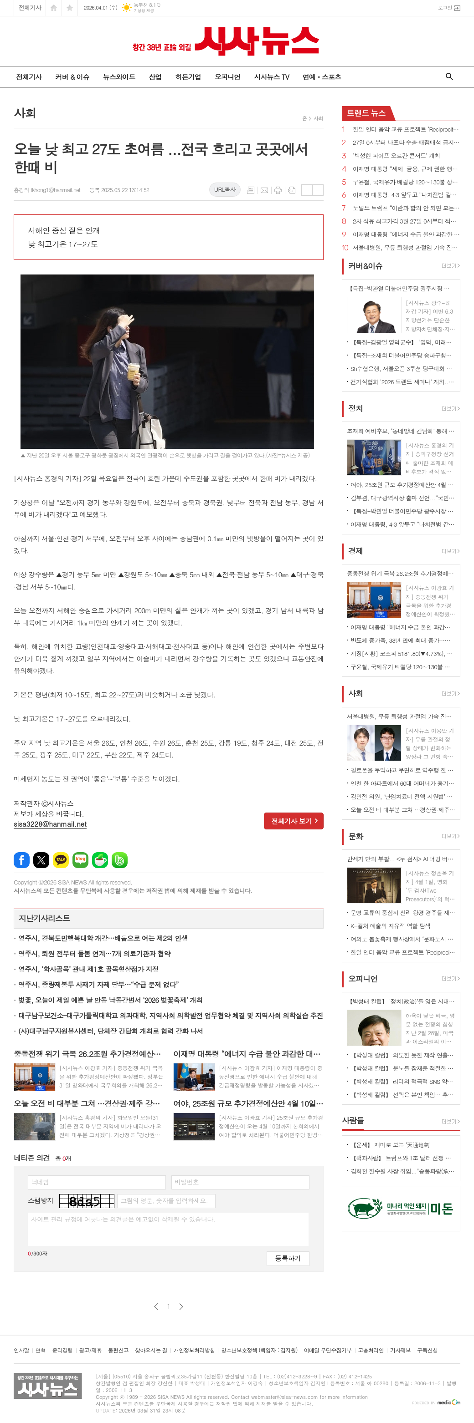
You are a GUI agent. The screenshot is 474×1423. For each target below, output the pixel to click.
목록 (250, 190)
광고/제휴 (90, 1350)
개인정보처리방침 (194, 1350)
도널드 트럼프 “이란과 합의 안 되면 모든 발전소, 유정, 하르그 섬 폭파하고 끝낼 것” (406, 208)
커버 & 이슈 (72, 76)
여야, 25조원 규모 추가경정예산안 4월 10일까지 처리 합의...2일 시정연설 (402, 484)
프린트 (278, 190)
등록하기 (288, 1258)
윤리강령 (62, 1350)
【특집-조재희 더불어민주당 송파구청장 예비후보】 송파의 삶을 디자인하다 (402, 355)
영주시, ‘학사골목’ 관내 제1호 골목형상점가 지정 (88, 969)
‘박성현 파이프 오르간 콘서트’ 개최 (396, 156)
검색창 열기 (447, 76)
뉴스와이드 (119, 76)
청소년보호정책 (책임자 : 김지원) (259, 1350)
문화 (355, 836)
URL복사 (225, 189)
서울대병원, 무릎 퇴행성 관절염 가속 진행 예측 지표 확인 (406, 248)
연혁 (41, 1350)
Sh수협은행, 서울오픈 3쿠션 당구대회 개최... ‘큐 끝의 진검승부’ (402, 368)
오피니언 (227, 76)
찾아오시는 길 (151, 1350)
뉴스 (366, 112)
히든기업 (188, 76)
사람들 (353, 1120)
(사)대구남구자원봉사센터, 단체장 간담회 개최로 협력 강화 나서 (110, 1031)
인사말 (21, 1350)
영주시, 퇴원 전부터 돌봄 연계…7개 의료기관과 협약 (94, 953)
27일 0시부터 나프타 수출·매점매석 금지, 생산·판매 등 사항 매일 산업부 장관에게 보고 (406, 143)
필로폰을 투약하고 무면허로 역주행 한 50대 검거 (402, 770)
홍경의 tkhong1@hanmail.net (47, 189)
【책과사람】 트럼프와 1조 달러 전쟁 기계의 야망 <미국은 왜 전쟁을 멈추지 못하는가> (402, 1158)
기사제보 (400, 1350)
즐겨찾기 (69, 8)
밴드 (120, 860)
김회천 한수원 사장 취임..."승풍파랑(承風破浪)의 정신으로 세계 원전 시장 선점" (402, 1171)
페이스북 (22, 860)
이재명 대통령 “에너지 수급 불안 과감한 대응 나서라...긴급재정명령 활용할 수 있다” (406, 235)
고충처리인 (371, 1350)
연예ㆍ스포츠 (322, 76)
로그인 (445, 7)
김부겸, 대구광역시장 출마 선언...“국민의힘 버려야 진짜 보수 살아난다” (402, 497)
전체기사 (30, 7)
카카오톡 (61, 860)
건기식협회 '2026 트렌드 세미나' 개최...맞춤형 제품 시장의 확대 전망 (402, 381)
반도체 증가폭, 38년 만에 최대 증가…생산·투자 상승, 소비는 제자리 (402, 640)
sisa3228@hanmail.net (50, 823)
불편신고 (118, 1350)
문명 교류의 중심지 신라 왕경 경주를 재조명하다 (402, 912)
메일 (264, 190)
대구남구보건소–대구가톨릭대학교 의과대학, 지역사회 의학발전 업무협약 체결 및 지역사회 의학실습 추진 (170, 1015)
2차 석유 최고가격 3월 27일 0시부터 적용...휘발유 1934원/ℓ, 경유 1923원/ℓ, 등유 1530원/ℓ (406, 221)
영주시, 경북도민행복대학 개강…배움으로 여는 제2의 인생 (103, 938)
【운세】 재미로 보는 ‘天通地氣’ (390, 1144)
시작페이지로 (54, 8)
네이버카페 (100, 860)
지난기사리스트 (44, 918)
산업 (155, 76)
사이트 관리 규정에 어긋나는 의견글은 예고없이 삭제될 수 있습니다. (123, 1219)
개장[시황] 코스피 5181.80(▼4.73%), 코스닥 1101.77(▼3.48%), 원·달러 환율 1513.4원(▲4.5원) (402, 653)
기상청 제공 (144, 11)
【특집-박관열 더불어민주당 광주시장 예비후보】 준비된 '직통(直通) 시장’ (402, 511)
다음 (181, 1306)
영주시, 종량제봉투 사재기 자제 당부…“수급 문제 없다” (98, 984)
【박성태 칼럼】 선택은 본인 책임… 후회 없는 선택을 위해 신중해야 (402, 1094)
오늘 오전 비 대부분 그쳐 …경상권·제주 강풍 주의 (402, 809)
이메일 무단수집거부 (328, 1350)
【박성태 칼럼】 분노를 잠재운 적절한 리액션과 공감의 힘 (402, 1068)
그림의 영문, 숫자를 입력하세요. (163, 1200)
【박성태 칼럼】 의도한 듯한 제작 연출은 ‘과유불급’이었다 (402, 1055)
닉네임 (40, 1182)
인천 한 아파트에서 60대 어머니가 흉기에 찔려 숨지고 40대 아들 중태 (402, 783)
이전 (156, 1306)
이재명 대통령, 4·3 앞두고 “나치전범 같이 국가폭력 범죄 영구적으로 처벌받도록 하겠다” (406, 195)
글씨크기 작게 (318, 190)
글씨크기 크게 (307, 190)
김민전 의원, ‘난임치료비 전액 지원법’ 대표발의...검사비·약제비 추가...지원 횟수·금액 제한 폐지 (402, 796)
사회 (318, 118)
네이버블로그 (80, 860)
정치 (355, 408)
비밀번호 (187, 1182)
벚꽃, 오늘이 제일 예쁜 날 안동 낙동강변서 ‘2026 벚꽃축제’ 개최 (110, 1000)
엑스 (41, 860)
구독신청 (427, 1350)
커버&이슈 (365, 265)
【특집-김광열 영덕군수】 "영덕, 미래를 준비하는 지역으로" (402, 342)
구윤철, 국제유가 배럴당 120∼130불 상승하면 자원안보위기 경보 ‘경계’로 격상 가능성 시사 (406, 182)
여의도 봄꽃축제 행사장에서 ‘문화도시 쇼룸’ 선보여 (402, 939)
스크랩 (291, 190)
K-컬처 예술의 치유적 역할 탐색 (390, 925)
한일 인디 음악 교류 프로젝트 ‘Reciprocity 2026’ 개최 (406, 129)
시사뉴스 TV (271, 76)
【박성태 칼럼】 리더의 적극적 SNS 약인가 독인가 (402, 1081)
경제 (355, 550)
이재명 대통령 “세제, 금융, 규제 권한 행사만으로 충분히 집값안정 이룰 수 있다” (406, 169)
